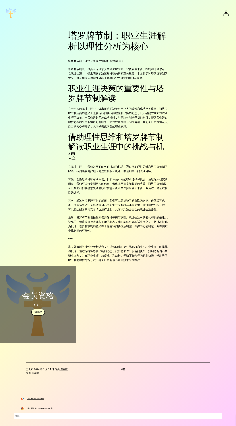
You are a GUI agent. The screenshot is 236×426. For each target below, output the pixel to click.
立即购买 (38, 312)
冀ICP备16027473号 (35, 399)
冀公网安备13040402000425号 (40, 408)
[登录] (226, 13)
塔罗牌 (64, 369)
